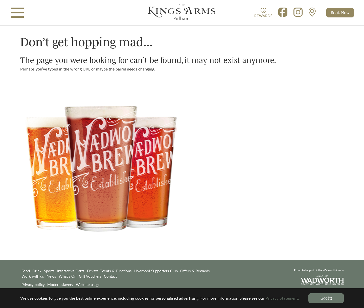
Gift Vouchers (90, 276)
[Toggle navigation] (17, 13)
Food (25, 270)
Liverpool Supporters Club (156, 270)
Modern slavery (60, 284)
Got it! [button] (326, 298)
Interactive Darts (70, 270)
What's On (67, 276)
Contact (110, 276)
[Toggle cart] (340, 12)
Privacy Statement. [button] (282, 298)
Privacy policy (33, 284)
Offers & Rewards (195, 270)
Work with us (32, 276)
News (51, 276)
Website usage (88, 284)
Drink (36, 270)
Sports (49, 270)
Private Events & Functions (109, 270)
